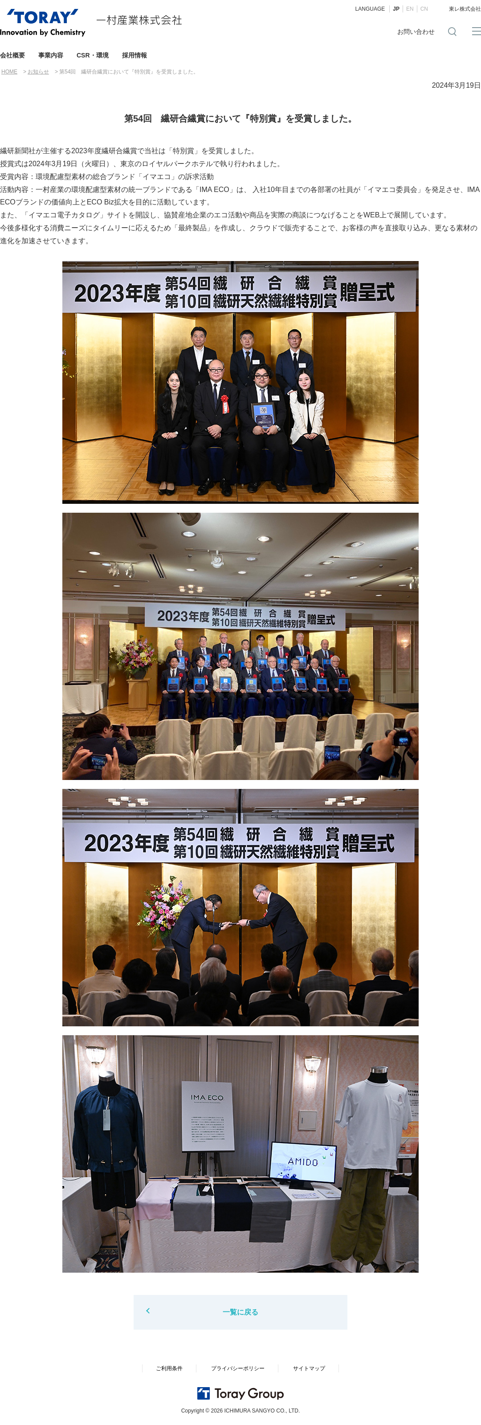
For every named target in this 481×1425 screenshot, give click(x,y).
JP (396, 9)
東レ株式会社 (465, 9)
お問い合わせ (416, 31)
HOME (9, 72)
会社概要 (12, 55)
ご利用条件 (169, 1368)
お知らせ (38, 72)
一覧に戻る (240, 1312)
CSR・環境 (93, 55)
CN (424, 9)
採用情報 (134, 55)
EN (410, 9)
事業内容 (50, 55)
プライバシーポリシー (238, 1368)
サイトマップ (309, 1368)
